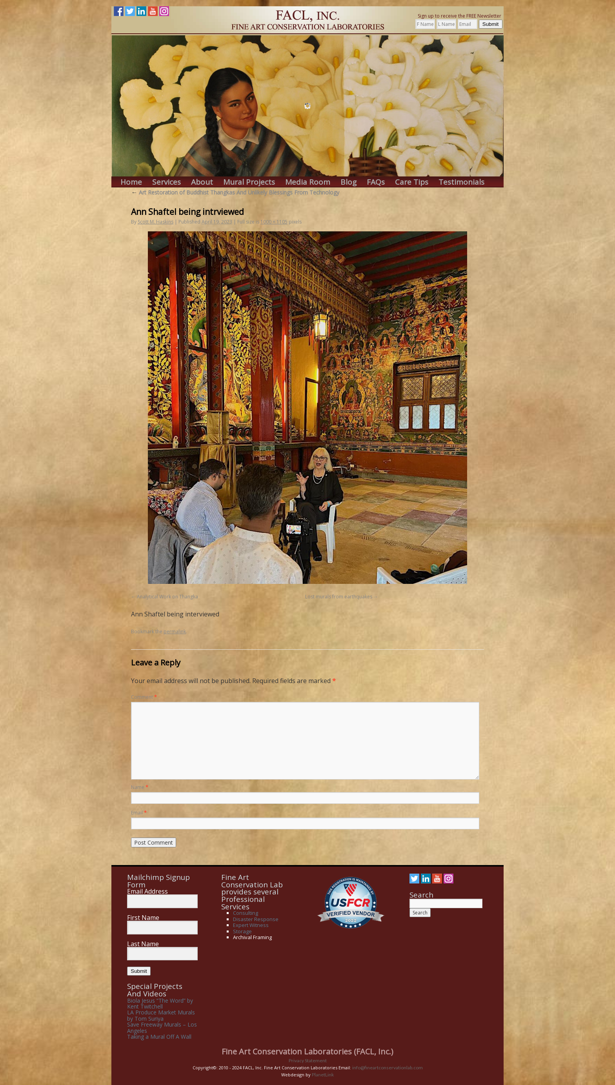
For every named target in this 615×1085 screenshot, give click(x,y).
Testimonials (461, 182)
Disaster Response (255, 919)
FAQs (376, 182)
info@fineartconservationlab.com (387, 1067)
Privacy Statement (308, 1060)
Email (139, 812)
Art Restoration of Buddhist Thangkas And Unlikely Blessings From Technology (235, 192)
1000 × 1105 (273, 221)
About (202, 182)
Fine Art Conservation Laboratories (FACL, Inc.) (307, 1051)
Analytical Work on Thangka (167, 596)
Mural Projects (249, 182)
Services (166, 182)
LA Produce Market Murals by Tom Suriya (161, 1015)
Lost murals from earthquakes (338, 596)
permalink (175, 631)
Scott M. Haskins (155, 221)
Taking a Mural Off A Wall (159, 1036)
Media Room (307, 182)
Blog (348, 182)
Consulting (245, 912)
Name (139, 787)
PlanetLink (323, 1075)
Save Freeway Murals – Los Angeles (162, 1027)
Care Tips (411, 182)
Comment (144, 697)
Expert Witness (251, 925)
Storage (242, 931)
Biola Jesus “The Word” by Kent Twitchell (160, 1003)
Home (131, 182)
